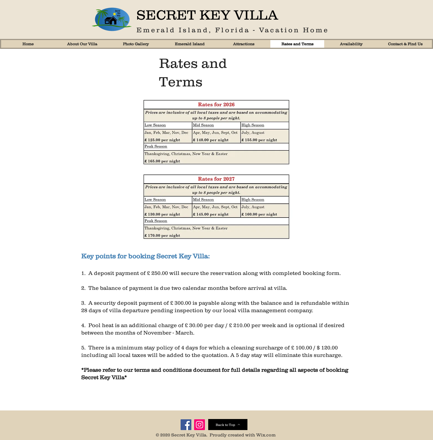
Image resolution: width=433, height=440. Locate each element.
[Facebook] (186, 424)
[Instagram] (199, 424)
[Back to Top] (227, 424)
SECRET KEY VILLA (207, 14)
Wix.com (266, 434)
